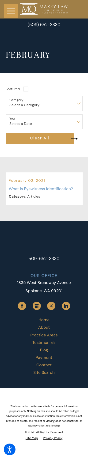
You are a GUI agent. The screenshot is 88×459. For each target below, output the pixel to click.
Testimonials (44, 342)
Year (12, 118)
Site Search (44, 372)
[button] (9, 449)
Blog (44, 350)
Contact (44, 365)
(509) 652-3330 (44, 25)
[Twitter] (51, 306)
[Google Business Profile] (37, 306)
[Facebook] (22, 306)
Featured (13, 89)
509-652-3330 (44, 259)
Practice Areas (43, 335)
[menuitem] (44, 320)
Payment (44, 357)
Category (16, 100)
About (44, 327)
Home (44, 319)
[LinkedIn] (66, 306)
